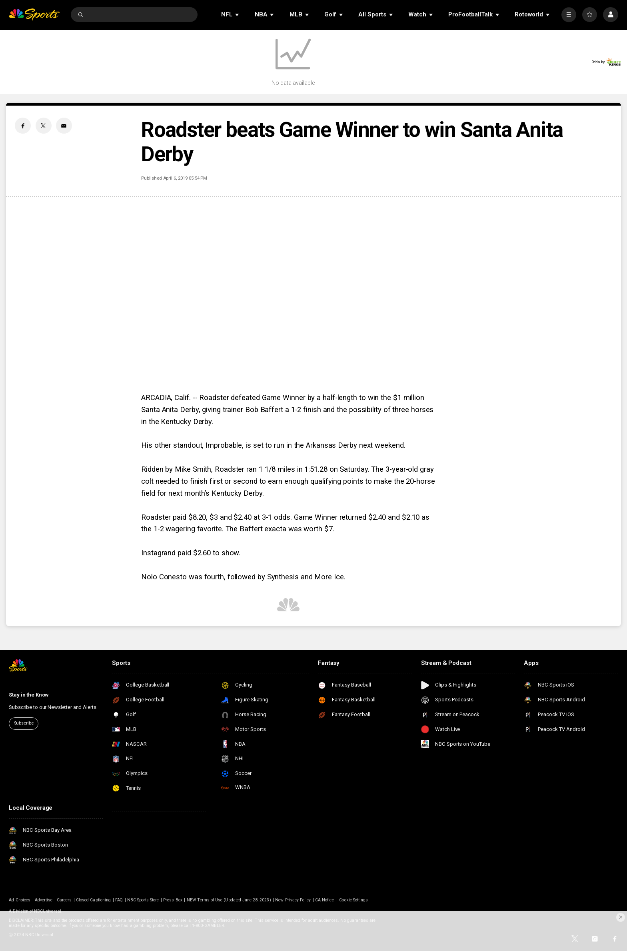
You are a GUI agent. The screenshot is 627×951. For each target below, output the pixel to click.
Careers (64, 900)
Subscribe (24, 723)
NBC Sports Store (143, 900)
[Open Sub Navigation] (237, 14)
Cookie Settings (353, 900)
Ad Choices (19, 900)
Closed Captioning (93, 900)
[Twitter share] (44, 126)
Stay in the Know (29, 695)
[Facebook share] (23, 126)
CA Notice (324, 900)
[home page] (34, 15)
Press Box (172, 900)
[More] (568, 14)
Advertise (43, 900)
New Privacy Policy (293, 900)
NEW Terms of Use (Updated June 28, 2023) (229, 900)
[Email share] (64, 126)
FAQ (119, 900)
